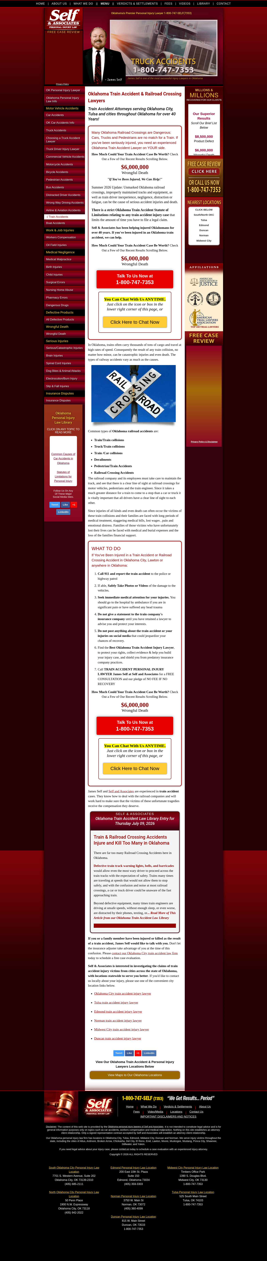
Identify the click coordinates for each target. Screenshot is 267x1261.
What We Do (149, 1106)
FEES (168, 3)
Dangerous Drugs (57, 305)
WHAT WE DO (83, 3)
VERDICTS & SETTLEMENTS (137, 3)
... (135, 915)
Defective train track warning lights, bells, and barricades (134, 866)
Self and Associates (121, 791)
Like (65, 504)
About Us (205, 1106)
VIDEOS (185, 3)
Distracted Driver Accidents (63, 195)
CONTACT (224, 3)
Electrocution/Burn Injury (61, 378)
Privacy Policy (62, 84)
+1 (73, 504)
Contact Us (196, 1111)
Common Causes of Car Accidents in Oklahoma (63, 461)
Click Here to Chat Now (135, 322)
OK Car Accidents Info (60, 122)
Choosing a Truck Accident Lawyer (63, 139)
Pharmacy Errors (57, 297)
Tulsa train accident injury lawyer (116, 1002)
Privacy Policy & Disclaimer (204, 442)
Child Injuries (54, 274)
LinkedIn (63, 511)
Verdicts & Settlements (178, 1106)
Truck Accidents (56, 130)
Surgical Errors (55, 282)
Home (130, 1106)
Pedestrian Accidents (59, 179)
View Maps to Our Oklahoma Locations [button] (135, 1075)
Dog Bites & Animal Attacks (63, 371)
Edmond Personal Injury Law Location (133, 1167)
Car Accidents (55, 115)
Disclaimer (51, 1126)
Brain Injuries (54, 355)
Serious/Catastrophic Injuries (64, 348)
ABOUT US (59, 3)
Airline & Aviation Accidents (63, 210)
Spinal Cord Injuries (58, 363)
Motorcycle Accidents (59, 164)
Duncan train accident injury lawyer (117, 1038)
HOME (40, 3)
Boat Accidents (55, 223)
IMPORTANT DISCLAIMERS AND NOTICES (168, 1116)
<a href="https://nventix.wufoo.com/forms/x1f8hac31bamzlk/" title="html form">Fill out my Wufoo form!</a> (203, 395)
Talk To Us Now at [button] (135, 279)
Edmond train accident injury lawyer (118, 1011)
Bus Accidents (55, 187)
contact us (124, 1149)
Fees (136, 1111)
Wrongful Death (56, 333)
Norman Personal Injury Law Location (133, 1196)
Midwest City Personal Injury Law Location (193, 1167)
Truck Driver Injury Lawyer (62, 149)
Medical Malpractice (58, 259)
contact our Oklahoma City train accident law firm (145, 953)
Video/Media (155, 1111)
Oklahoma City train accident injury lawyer (122, 993)
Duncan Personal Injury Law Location (133, 1216)
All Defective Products (60, 319)
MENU (105, 3)
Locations (176, 1111)
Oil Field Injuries (56, 245)
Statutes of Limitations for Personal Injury (63, 479)
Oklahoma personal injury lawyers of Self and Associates (135, 1126)
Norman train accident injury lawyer (118, 1020)
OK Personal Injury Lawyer (63, 90)
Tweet (54, 504)
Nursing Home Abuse (59, 290)
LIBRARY (203, 3)
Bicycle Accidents (57, 172)
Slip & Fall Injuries (57, 386)
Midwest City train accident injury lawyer (121, 1029)
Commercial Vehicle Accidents (65, 156)
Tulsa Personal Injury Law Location (193, 1192)
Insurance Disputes (58, 400)
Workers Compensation (61, 237)
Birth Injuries (54, 267)
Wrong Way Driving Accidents (65, 202)
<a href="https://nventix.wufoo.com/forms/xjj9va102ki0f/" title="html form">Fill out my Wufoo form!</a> (64, 81)
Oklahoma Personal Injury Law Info (62, 99)
